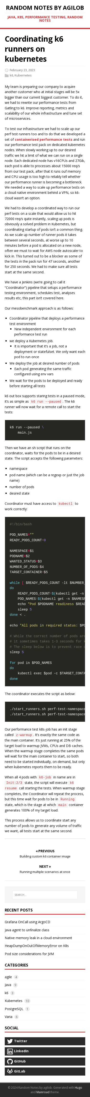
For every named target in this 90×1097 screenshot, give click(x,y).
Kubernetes (23, 75)
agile (8, 977)
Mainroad (43, 1092)
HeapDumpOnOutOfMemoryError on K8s (37, 945)
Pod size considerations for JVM (29, 954)
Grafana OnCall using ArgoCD (27, 922)
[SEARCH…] (45, 895)
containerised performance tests (43, 139)
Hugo (78, 1088)
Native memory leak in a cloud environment (38, 938)
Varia (8, 1016)
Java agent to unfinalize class (27, 930)
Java (8, 984)
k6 (11, 75)
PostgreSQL (14, 1009)
